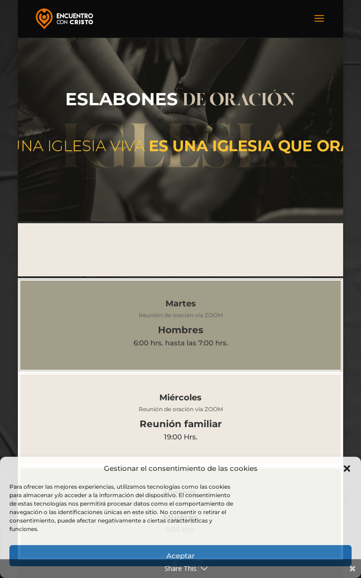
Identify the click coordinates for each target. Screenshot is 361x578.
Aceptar (180, 555)
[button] (347, 468)
